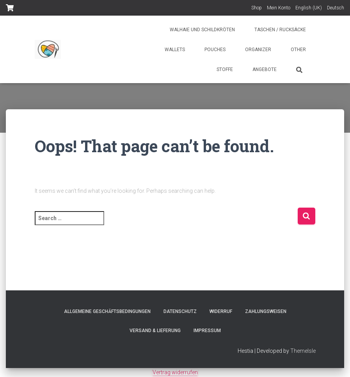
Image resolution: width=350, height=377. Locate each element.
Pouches (215, 49)
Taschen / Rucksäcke (280, 29)
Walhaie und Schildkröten (202, 29)
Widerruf (221, 311)
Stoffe (225, 69)
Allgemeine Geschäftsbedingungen (107, 311)
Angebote (264, 69)
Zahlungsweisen (265, 311)
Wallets (175, 49)
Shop (256, 8)
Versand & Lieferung (155, 330)
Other (298, 49)
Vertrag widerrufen (175, 372)
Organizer (258, 49)
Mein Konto (278, 8)
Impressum (207, 330)
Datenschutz (180, 311)
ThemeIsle (303, 351)
